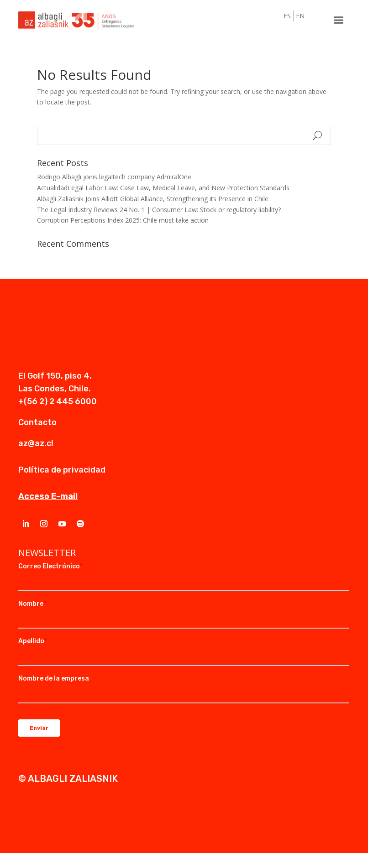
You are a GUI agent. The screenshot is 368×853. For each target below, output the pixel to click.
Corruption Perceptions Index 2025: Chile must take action (123, 220)
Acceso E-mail (48, 496)
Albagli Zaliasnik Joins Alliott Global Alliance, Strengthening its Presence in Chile (152, 198)
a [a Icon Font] (338, 20)
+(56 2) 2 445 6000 (57, 401)
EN (300, 15)
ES (287, 15)
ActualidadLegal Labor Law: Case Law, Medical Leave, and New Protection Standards (163, 187)
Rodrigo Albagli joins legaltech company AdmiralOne (114, 176)
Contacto (37, 422)
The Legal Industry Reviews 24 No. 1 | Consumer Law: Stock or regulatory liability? (159, 209)
